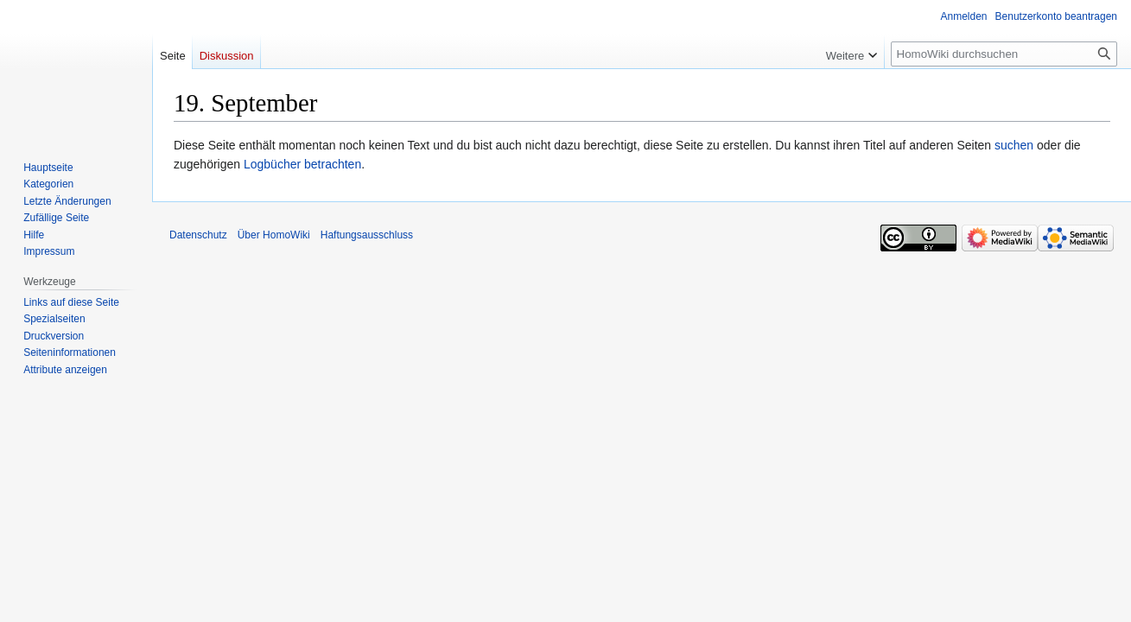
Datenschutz (198, 235)
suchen (1013, 145)
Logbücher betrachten (302, 164)
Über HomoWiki (274, 235)
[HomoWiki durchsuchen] (1004, 54)
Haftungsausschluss (367, 235)
